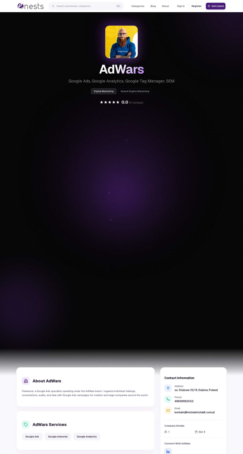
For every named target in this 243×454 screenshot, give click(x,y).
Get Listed (216, 6)
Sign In (181, 6)
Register (197, 6)
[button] (121, 102)
